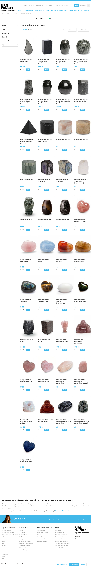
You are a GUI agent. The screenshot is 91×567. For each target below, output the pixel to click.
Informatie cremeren (6, 530)
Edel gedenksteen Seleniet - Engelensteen (61, 301)
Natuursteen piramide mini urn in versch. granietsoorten (27, 141)
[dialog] (45, 564)
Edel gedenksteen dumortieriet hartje (26, 460)
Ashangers (4, 539)
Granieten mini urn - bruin (44, 340)
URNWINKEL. (24, 527)
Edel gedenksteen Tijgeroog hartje (43, 300)
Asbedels (4, 552)
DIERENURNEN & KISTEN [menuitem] (42, 10)
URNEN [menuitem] (20, 10)
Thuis (3, 13)
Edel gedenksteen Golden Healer (79, 260)
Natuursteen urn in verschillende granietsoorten (44, 61)
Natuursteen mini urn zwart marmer (45, 140)
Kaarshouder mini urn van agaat (63, 180)
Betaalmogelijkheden (42, 539)
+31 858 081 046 (39, 5)
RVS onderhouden (59, 532)
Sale (3, 558)
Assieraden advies (59, 537)
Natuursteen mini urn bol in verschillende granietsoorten (81, 61)
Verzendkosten (40, 537)
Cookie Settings (23, 550)
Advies (57, 527)
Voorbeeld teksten (59, 547)
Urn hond (4, 545)
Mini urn (4, 543)
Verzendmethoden (41, 530)
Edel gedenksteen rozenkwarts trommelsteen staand (81, 381)
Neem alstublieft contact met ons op (66, 511)
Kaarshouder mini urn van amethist (45, 180)
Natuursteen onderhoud (61, 534)
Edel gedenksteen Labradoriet (25, 300)
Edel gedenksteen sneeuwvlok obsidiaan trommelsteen (63, 421)
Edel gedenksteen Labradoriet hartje (80, 300)
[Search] (76, 5)
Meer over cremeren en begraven (10, 534)
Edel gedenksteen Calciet (43, 260)
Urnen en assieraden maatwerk (62, 543)
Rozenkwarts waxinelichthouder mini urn (26, 421)
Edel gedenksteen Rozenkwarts (25, 260)
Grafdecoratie (5, 556)
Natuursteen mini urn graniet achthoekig (81, 100)
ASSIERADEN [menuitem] (29, 10)
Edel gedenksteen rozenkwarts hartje (26, 380)
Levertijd (39, 534)
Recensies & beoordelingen (26, 543)
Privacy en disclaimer (24, 547)
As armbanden (5, 550)
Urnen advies (58, 530)
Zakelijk (25, 5)
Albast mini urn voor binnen (26, 340)
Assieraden (4, 537)
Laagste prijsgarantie (42, 541)
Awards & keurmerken (24, 545)
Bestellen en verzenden (44, 527)
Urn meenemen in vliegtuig (61, 541)
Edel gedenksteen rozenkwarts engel (62, 340)
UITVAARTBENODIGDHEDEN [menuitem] (59, 10)
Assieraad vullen (59, 539)
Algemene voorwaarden (25, 541)
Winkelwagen (83, 5)
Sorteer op (65, 30)
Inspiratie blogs (23, 537)
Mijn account (49, 5)
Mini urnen (14, 13)
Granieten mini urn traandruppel (26, 60)
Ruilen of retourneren (42, 532)
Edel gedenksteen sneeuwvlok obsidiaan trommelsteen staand (81, 421)
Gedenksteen (5, 554)
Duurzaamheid (22, 534)
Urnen (8, 13)
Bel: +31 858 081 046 (52, 518)
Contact (30, 5)
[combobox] (67, 5)
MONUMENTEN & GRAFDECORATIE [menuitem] (79, 10)
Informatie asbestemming (8, 532)
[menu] (54, 10)
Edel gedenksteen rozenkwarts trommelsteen (61, 381)
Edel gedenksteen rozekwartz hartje (80, 220)
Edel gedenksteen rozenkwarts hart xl (44, 380)
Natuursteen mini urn (63, 139)
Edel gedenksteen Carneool (61, 260)
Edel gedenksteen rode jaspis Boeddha (45, 420)
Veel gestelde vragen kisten (61, 545)
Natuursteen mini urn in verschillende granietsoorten (63, 61)
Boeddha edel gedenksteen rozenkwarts (78, 341)
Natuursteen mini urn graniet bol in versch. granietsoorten (63, 101)
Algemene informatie (8, 527)
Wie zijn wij (22, 532)
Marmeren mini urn (26, 219)
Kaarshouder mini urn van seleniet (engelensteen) (81, 181)
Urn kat (3, 547)
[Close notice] (89, 564)
